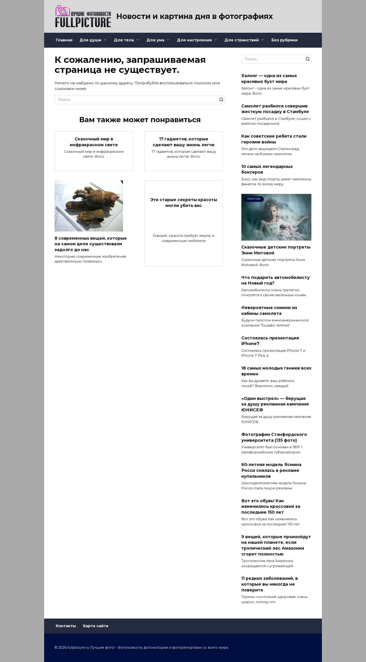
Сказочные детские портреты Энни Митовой (275, 250)
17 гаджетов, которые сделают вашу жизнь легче (183, 141)
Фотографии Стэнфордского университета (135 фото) (274, 437)
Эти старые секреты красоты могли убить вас (183, 202)
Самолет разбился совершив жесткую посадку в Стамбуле (275, 108)
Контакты (66, 626)
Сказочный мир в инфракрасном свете (94, 141)
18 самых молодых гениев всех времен (276, 371)
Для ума (155, 40)
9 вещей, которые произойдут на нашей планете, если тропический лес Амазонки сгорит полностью (276, 545)
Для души (90, 40)
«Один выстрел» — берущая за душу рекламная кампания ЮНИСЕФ (275, 404)
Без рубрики (284, 40)
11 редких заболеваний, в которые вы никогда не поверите (269, 584)
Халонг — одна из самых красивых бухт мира (269, 78)
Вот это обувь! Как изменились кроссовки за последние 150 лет (270, 506)
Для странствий (242, 40)
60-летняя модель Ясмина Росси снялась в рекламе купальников (271, 470)
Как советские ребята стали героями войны (273, 139)
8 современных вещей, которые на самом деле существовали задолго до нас (91, 244)
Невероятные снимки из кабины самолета (269, 310)
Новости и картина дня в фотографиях (194, 16)
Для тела (124, 40)
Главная (64, 40)
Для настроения (194, 40)
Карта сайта (95, 626)
